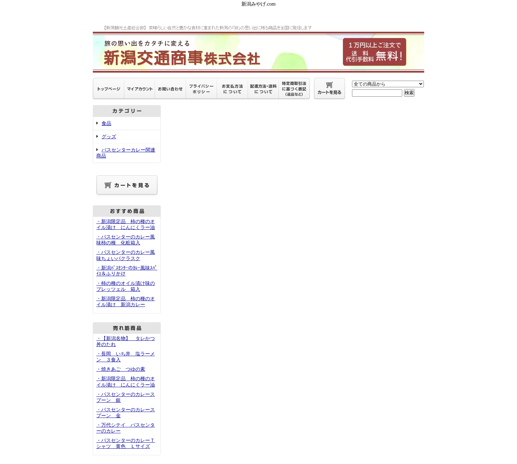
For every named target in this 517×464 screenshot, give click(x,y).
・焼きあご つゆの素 (120, 369)
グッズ (109, 136)
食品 (106, 123)
